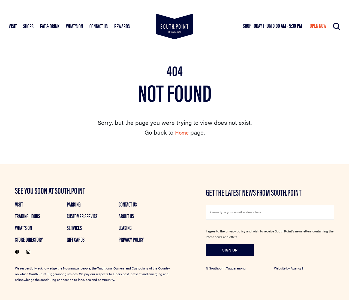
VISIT (13, 26)
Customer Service (82, 216)
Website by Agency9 (288, 268)
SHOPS (28, 26)
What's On (74, 26)
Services (74, 227)
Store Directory (29, 239)
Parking (74, 204)
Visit (19, 204)
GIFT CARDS (76, 239)
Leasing (125, 227)
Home (182, 132)
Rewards (122, 26)
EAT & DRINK (49, 26)
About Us (126, 216)
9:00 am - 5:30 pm (288, 25)
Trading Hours (27, 216)
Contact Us (98, 26)
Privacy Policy (131, 239)
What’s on (23, 227)
